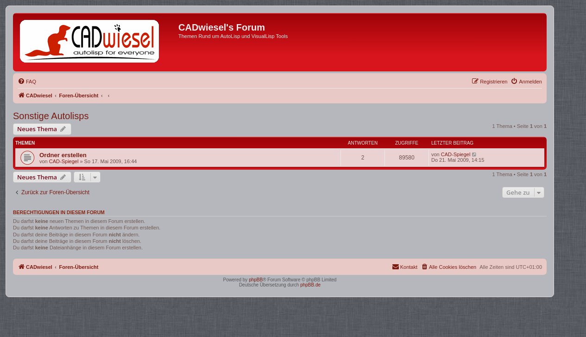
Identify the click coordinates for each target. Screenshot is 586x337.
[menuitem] (27, 81)
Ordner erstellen (63, 155)
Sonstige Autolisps (50, 116)
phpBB (256, 279)
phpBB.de (310, 284)
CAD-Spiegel (64, 161)
